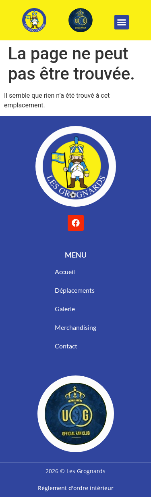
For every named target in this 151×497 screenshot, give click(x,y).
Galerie (65, 308)
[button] (121, 22)
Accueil (65, 271)
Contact (66, 346)
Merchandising (75, 327)
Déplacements (75, 290)
